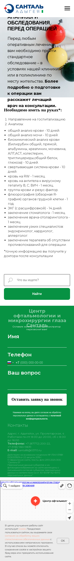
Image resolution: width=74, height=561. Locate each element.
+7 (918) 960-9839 (19, 448)
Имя (13, 336)
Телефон (19, 354)
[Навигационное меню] (67, 8)
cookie (22, 528)
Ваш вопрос (24, 373)
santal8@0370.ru (29, 451)
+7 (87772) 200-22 (37, 444)
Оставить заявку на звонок (37, 399)
